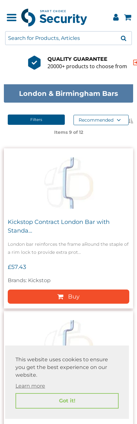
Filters (36, 119)
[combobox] (68, 38)
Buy (68, 296)
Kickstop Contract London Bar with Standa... (59, 226)
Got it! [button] (67, 401)
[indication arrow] (114, 63)
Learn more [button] (30, 386)
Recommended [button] (100, 120)
